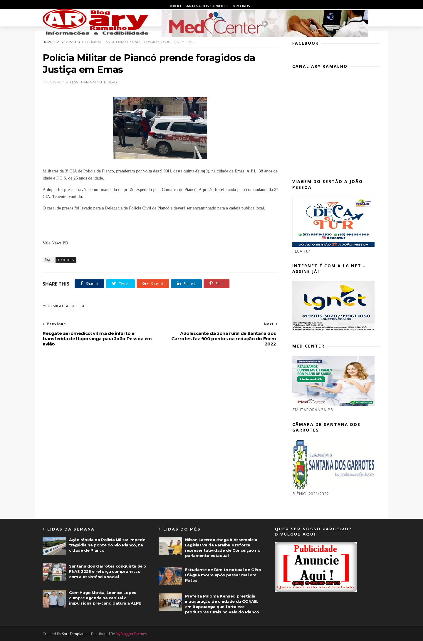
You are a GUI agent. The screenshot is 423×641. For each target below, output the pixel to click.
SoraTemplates (74, 633)
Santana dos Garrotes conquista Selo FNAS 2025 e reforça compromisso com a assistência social (107, 571)
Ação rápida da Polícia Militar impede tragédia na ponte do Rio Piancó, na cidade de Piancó (107, 545)
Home (47, 42)
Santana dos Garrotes (207, 6)
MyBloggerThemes (131, 633)
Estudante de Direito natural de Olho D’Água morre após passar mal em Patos (223, 575)
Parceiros (240, 6)
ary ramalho (68, 42)
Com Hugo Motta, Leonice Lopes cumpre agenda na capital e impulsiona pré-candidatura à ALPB (105, 597)
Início (176, 6)
